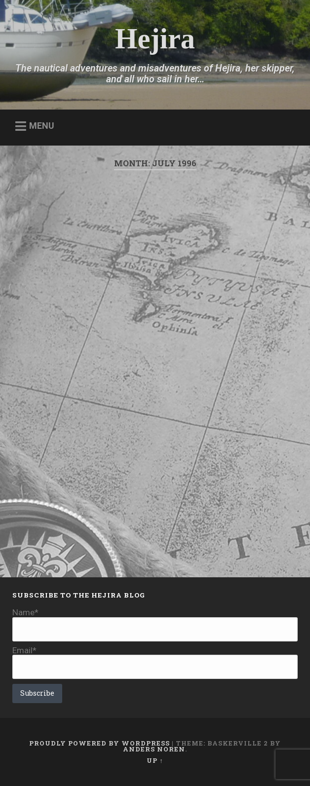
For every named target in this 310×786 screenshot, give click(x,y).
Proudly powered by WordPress (99, 743)
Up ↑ (155, 760)
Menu (41, 125)
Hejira (155, 39)
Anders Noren (154, 749)
